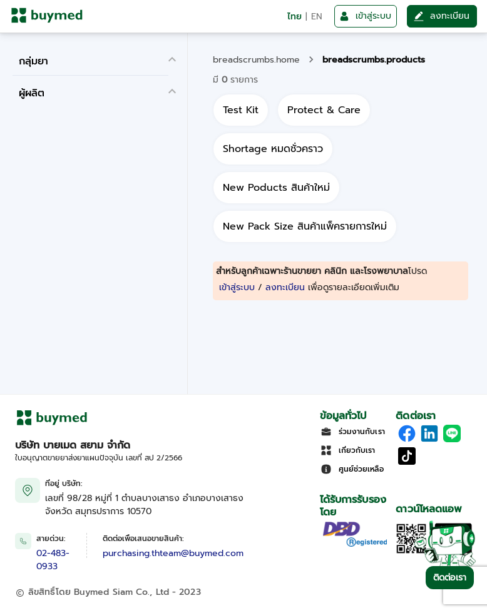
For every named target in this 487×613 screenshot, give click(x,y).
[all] (240, 110)
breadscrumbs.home (256, 59)
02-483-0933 (52, 560)
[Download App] (411, 551)
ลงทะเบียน (285, 287)
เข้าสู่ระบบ (237, 287)
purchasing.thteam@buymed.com (173, 553)
